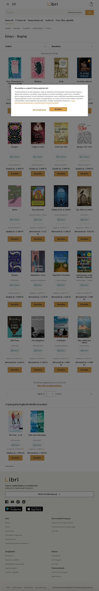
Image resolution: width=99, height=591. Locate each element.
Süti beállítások (39, 110)
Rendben (58, 109)
